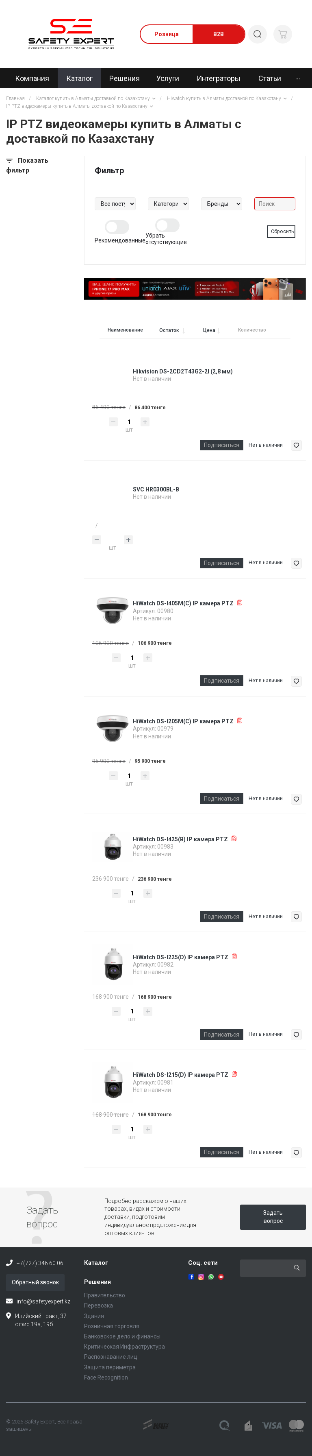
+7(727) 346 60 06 (40, 1263)
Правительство (104, 1295)
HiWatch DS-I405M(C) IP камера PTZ (183, 603)
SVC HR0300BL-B (156, 489)
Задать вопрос (273, 1216)
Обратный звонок (35, 1282)
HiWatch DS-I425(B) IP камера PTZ (180, 839)
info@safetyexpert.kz (43, 1301)
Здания (94, 1316)
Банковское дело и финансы (122, 1336)
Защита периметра (110, 1367)
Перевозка (98, 1305)
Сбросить (282, 231)
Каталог (96, 1263)
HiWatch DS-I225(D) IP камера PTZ (180, 957)
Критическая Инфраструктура (124, 1346)
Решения (97, 1282)
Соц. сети (203, 1263)
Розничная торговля (111, 1326)
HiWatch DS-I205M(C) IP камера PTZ (183, 721)
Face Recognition (106, 1377)
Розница (166, 34)
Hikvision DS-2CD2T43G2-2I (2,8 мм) (183, 371)
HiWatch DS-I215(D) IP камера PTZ (180, 1075)
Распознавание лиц (110, 1356)
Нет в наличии (266, 445)
